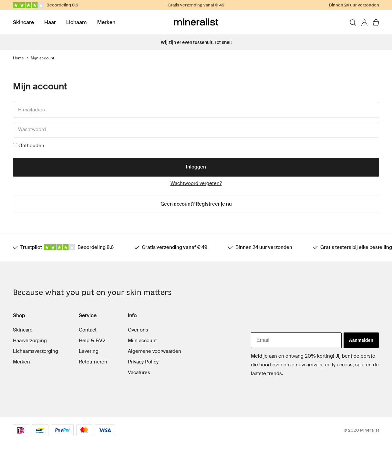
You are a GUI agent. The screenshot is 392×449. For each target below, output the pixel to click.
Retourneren (93, 362)
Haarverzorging (30, 340)
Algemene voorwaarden (154, 351)
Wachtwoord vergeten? (196, 183)
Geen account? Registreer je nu (196, 204)
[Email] (296, 340)
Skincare (23, 22)
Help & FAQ (92, 340)
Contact (88, 330)
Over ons (138, 330)
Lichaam (76, 22)
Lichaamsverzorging (35, 351)
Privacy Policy (143, 362)
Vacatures (139, 372)
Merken (106, 22)
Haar (50, 22)
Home (18, 58)
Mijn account (142, 340)
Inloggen (196, 167)
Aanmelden (361, 340)
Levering (88, 351)
